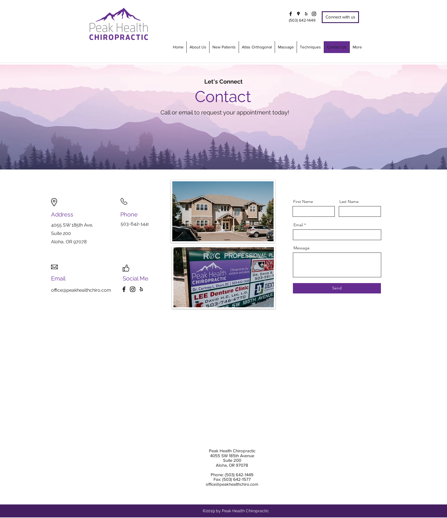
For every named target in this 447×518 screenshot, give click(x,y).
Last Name (349, 201)
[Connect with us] (340, 17)
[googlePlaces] (298, 14)
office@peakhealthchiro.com (81, 290)
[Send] (337, 288)
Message (301, 248)
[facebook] (290, 14)
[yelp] (306, 14)
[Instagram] (314, 14)
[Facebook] (124, 289)
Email (298, 225)
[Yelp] (141, 289)
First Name (303, 201)
